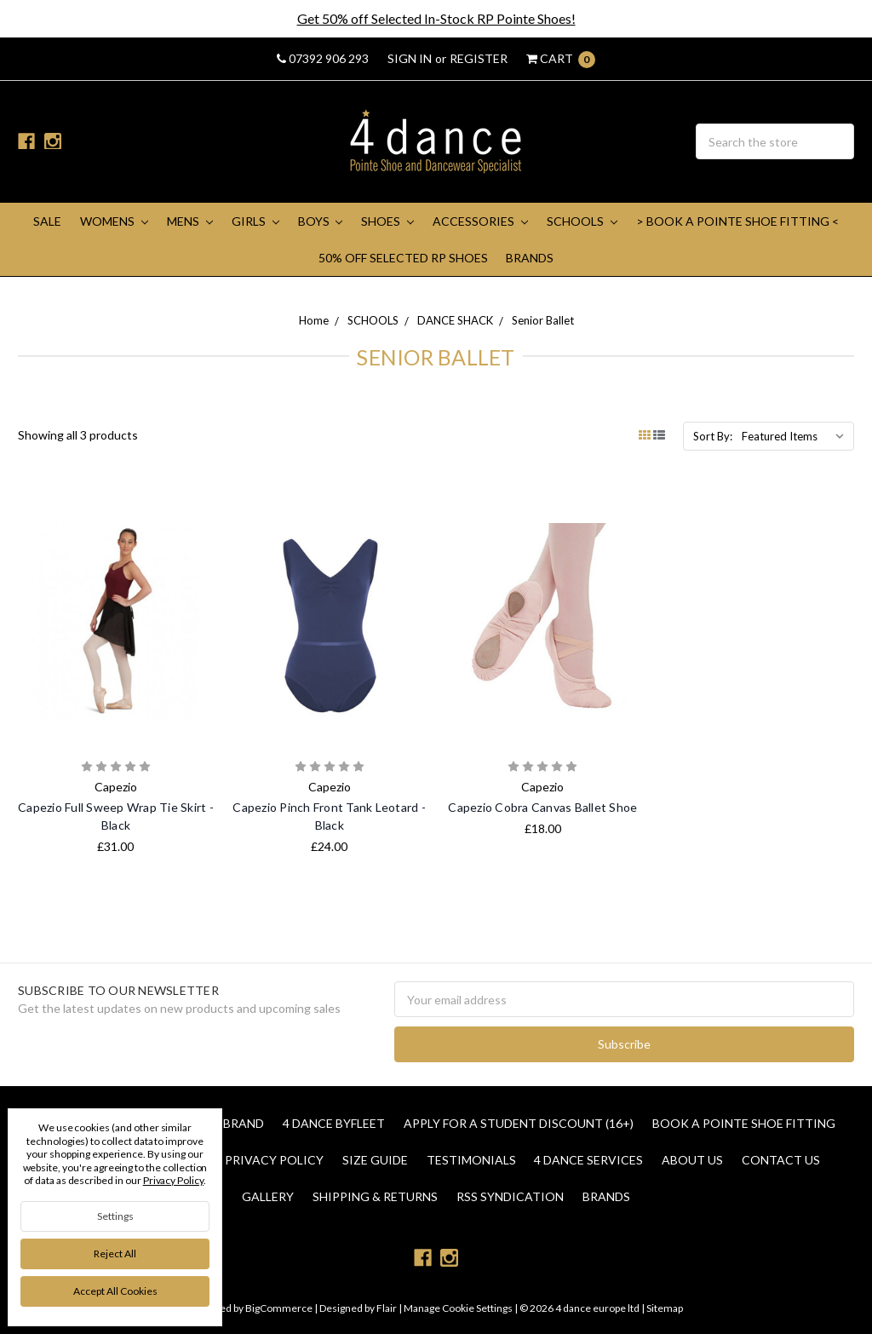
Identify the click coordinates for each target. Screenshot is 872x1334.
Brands (530, 257)
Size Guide (375, 1160)
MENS (190, 221)
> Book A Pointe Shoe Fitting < (737, 221)
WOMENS (114, 221)
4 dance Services (588, 1160)
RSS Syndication (510, 1196)
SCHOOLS (582, 221)
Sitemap (664, 1308)
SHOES (387, 221)
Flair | (389, 1308)
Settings (115, 1216)
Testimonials (471, 1160)
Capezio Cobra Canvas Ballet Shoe (542, 807)
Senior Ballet (543, 320)
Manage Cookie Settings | (461, 1308)
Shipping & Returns (375, 1196)
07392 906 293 (323, 58)
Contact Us (781, 1160)
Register (479, 58)
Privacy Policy (274, 1160)
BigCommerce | (281, 1308)
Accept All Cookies (115, 1291)
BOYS (320, 221)
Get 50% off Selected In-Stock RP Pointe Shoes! (436, 18)
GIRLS (255, 221)
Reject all (115, 1253)
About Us (692, 1160)
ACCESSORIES (480, 221)
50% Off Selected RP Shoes (403, 257)
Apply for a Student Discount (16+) (519, 1123)
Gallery (268, 1196)
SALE (47, 221)
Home (314, 320)
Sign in (409, 58)
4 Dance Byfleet (334, 1123)
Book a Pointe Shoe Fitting (743, 1123)
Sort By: (712, 436)
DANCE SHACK (455, 320)
